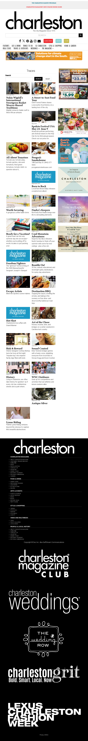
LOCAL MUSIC (14, 524)
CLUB (66, 41)
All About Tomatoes (17, 157)
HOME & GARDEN (70, 45)
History (10, 377)
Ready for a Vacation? (18, 234)
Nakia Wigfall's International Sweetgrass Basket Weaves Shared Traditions (16, 103)
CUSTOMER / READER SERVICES (19, 461)
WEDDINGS (35, 48)
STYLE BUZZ (13, 513)
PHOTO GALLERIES (15, 522)
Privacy (42, 735)
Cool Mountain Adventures (40, 235)
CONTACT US (14, 468)
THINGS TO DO (28, 45)
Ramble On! (38, 265)
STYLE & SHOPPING (55, 45)
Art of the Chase (40, 322)
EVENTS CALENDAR (15, 493)
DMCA (46, 735)
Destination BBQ (41, 291)
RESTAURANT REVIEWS (16, 483)
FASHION (12, 511)
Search (8, 75)
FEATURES (6, 45)
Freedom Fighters (16, 263)
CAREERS (12, 476)
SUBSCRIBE (48, 41)
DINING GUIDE (14, 481)
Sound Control (40, 348)
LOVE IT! (12, 515)
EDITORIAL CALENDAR (16, 472)
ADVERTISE (13, 469)
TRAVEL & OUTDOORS (21, 48)
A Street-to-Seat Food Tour (43, 99)
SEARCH (38, 79)
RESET (48, 79)
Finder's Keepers (41, 210)
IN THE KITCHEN (14, 486)
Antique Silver (39, 403)
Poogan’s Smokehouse (39, 159)
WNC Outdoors (40, 377)
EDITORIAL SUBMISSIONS (17, 474)
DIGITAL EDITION (15, 466)
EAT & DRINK (16, 45)
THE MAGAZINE (47, 48)
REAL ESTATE (7, 48)
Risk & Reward (14, 348)
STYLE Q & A (13, 510)
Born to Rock (39, 186)
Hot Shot (11, 320)
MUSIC (12, 497)
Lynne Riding (13, 422)
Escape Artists (14, 291)
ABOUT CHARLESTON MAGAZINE (19, 459)
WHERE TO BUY (14, 471)
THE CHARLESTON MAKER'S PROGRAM (44, 3)
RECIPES (12, 488)
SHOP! (58, 41)
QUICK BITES (13, 485)
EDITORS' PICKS (14, 500)
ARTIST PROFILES (15, 495)
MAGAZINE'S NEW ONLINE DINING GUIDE (44, 7)
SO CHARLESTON (40, 45)
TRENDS (12, 508)
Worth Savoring (15, 210)
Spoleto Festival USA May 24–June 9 (43, 127)
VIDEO (12, 520)
